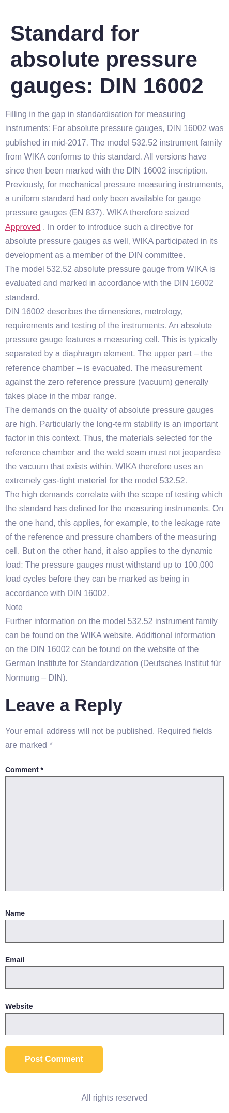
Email (14, 959)
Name (15, 913)
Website (19, 1006)
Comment (24, 769)
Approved (23, 227)
